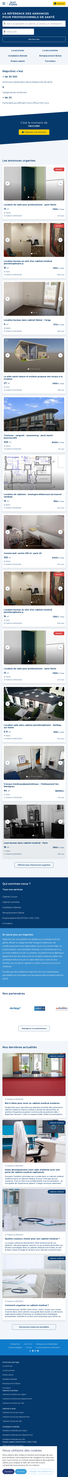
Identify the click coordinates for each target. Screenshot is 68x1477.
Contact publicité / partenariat (48, 1347)
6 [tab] (36, 197)
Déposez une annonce (34, 132)
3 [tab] (31, 197)
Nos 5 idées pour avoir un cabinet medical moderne (32, 1103)
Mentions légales (15, 1347)
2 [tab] (33, 253)
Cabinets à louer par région (13, 1412)
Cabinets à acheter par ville (13, 1403)
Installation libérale (11, 907)
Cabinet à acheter (11, 902)
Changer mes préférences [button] (40, 1471)
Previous (7, 183)
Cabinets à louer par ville (12, 1421)
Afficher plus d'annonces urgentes (34, 865)
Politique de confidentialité (46, 1344)
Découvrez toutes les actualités (34, 1327)
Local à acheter (8, 1370)
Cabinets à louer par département (16, 1417)
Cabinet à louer (9, 897)
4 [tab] (33, 197)
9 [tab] (39, 545)
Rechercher (34, 39)
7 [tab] (36, 545)
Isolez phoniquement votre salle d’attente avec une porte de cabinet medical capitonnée (32, 1171)
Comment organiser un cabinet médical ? (27, 1305)
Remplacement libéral (13, 913)
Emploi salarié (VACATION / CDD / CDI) (20, 918)
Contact (29, 1347)
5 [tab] (34, 197)
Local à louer (7, 1366)
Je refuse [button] (21, 1471)
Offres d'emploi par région (12, 1446)
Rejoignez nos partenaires (34, 1028)
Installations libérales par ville (13, 1439)
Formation (7, 923)
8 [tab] (39, 197)
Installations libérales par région (14, 1430)
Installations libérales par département (17, 1435)
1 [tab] (28, 197)
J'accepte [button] (8, 1471)
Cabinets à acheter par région (14, 1394)
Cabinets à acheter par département (17, 1399)
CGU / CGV (28, 1344)
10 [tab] (41, 545)
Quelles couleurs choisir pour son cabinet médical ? (32, 1239)
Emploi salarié (7, 1375)
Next (60, 183)
